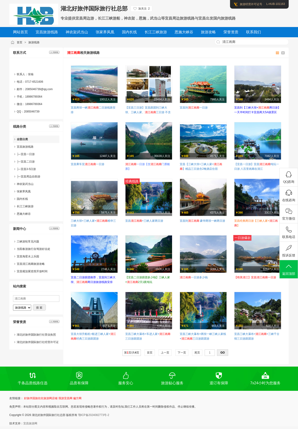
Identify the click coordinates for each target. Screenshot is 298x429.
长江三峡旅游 (25, 206)
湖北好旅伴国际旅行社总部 (94, 8)
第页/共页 (131, 352)
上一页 (165, 352)
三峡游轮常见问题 (28, 241)
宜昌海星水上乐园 (28, 256)
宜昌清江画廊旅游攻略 (31, 264)
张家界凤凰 (24, 191)
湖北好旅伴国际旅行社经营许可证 (38, 342)
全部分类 (22, 139)
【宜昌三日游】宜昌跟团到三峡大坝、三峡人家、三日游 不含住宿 (148, 112)
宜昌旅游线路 (25, 146)
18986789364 (33, 104)
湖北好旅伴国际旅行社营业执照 (36, 334)
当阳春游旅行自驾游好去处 (33, 249)
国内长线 (22, 199)
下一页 (182, 352)
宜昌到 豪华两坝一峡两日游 (202, 220)
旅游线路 (34, 42)
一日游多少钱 (194, 277)
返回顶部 (289, 269)
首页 (19, 42)
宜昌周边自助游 (30, 176)
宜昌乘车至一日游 (87, 164)
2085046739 (32, 111)
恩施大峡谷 (24, 213)
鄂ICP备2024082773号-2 (93, 415)
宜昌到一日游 (194, 107)
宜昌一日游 (28, 154)
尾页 (197, 352)
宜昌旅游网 (30, 423)
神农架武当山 (25, 184)
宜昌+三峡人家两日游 (144, 220)
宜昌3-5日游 (28, 169)
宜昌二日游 (28, 161)
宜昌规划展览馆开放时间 (32, 271)
